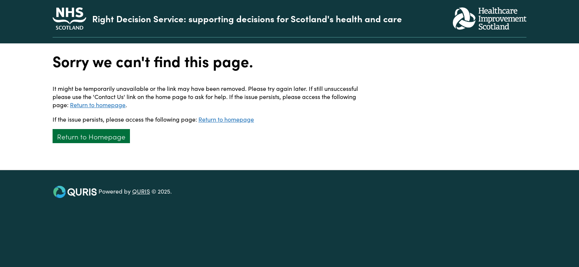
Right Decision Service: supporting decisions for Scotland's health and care (247, 18)
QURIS (141, 191)
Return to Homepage (91, 136)
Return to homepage (97, 104)
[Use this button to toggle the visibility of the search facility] (520, 40)
